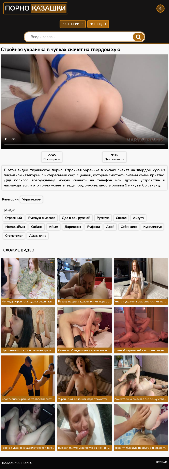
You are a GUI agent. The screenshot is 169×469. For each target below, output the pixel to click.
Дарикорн (72, 227)
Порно (35, 8)
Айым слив (37, 236)
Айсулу (138, 218)
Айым (53, 227)
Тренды (98, 24)
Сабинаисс (129, 227)
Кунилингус (152, 227)
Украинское (31, 199)
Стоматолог (14, 236)
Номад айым (15, 227)
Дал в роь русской (76, 218)
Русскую (103, 218)
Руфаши (93, 227)
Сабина (36, 227)
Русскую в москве (41, 218)
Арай (110, 227)
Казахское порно (17, 463)
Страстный (13, 218)
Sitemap (161, 462)
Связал (121, 218)
